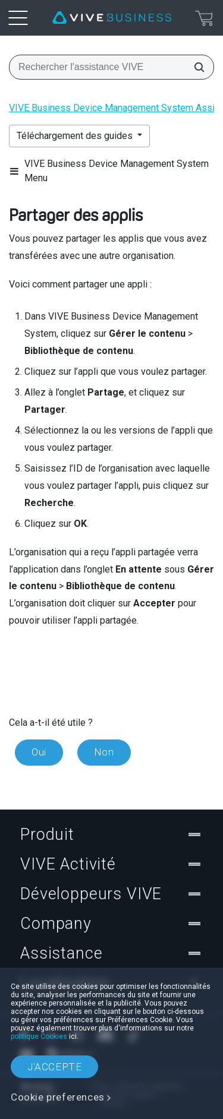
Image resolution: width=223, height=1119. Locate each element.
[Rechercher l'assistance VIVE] (196, 67)
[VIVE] (111, 18)
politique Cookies (39, 1036)
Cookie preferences (58, 1097)
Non (104, 752)
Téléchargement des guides (76, 135)
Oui (39, 752)
